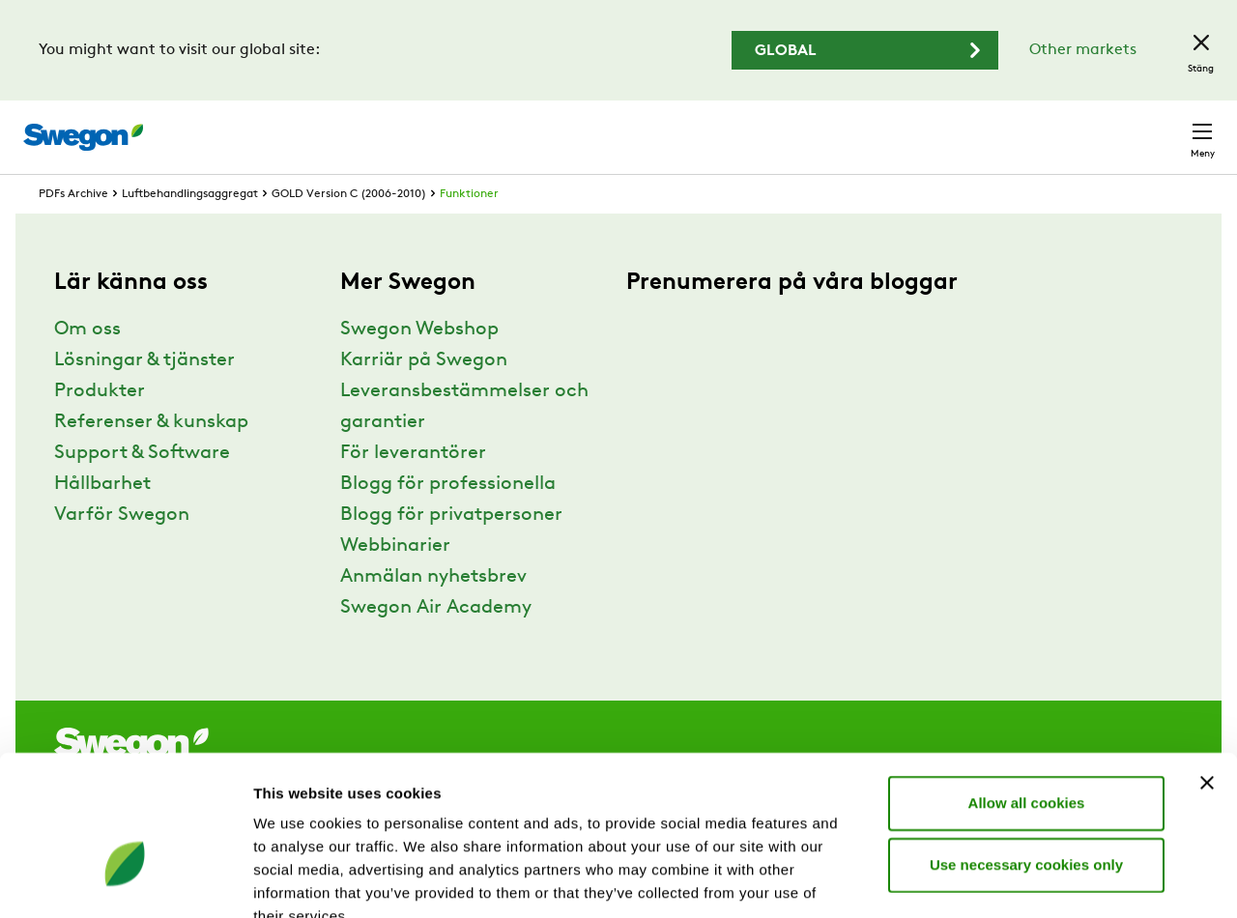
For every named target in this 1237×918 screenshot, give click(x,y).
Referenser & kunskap (151, 458)
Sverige (1074, 127)
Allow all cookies (1026, 688)
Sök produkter (657, 126)
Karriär (908, 127)
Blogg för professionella (448, 520)
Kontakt (1167, 127)
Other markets (1082, 50)
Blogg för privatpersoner (451, 550)
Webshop (986, 127)
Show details (1014, 880)
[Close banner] (1207, 668)
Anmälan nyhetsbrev (433, 612)
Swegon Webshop (419, 365)
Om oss (87, 365)
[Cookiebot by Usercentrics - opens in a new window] (125, 880)
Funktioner (469, 230)
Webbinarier (395, 581)
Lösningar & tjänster (144, 396)
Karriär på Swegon (423, 396)
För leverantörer (413, 489)
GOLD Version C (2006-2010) (349, 230)
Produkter (99, 427)
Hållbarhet (102, 520)
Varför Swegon (121, 550)
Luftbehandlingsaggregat (190, 230)
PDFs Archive (73, 230)
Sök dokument (800, 128)
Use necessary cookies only (1026, 750)
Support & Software (142, 489)
